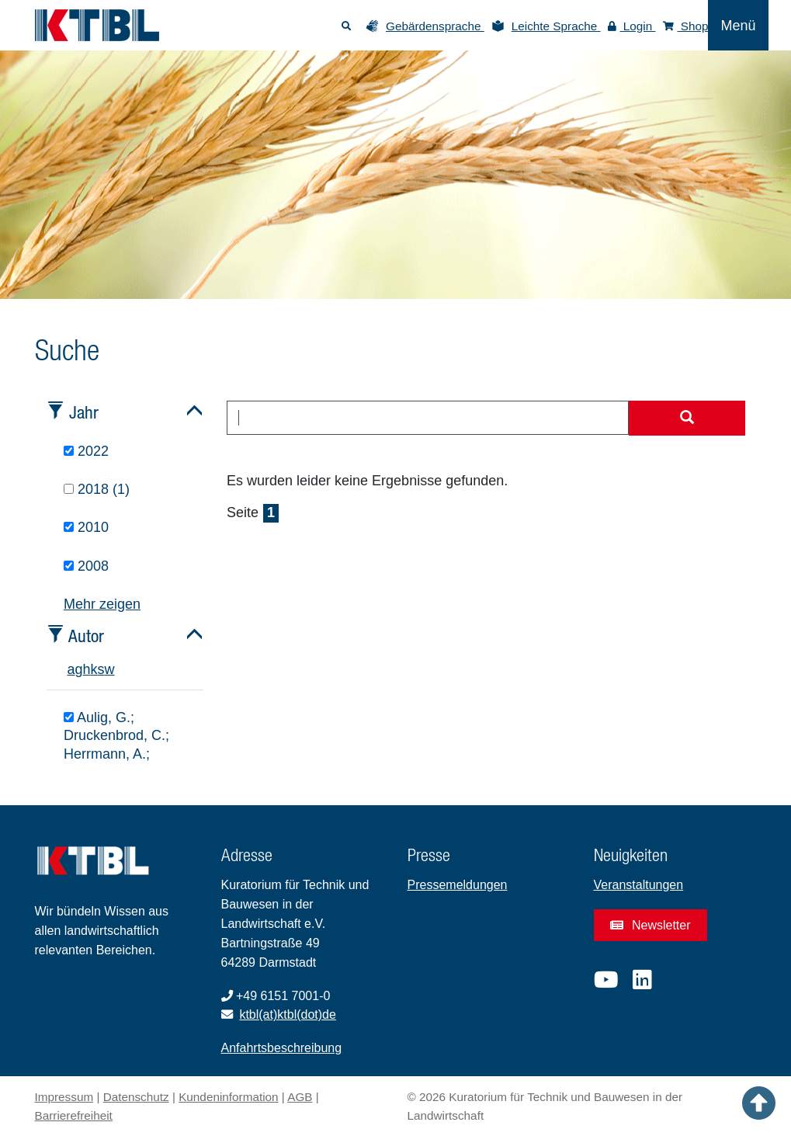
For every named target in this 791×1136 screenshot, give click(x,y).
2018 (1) (97, 489)
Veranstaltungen (639, 884)
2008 (86, 566)
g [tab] (79, 669)
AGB (299, 1096)
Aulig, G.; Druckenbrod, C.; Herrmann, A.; (116, 736)
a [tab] (71, 669)
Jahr (84, 411)
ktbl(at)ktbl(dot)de (287, 1014)
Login (632, 26)
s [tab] (101, 669)
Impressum (64, 1096)
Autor (86, 635)
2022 (86, 451)
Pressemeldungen (458, 884)
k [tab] (94, 669)
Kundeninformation (228, 1096)
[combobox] (428, 418)
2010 (86, 527)
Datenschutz (136, 1096)
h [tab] (87, 669)
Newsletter (650, 925)
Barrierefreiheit (74, 1115)
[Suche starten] (687, 418)
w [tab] (110, 669)
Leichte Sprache (556, 26)
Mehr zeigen (102, 604)
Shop (686, 26)
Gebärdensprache (435, 26)
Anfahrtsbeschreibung (281, 1047)
